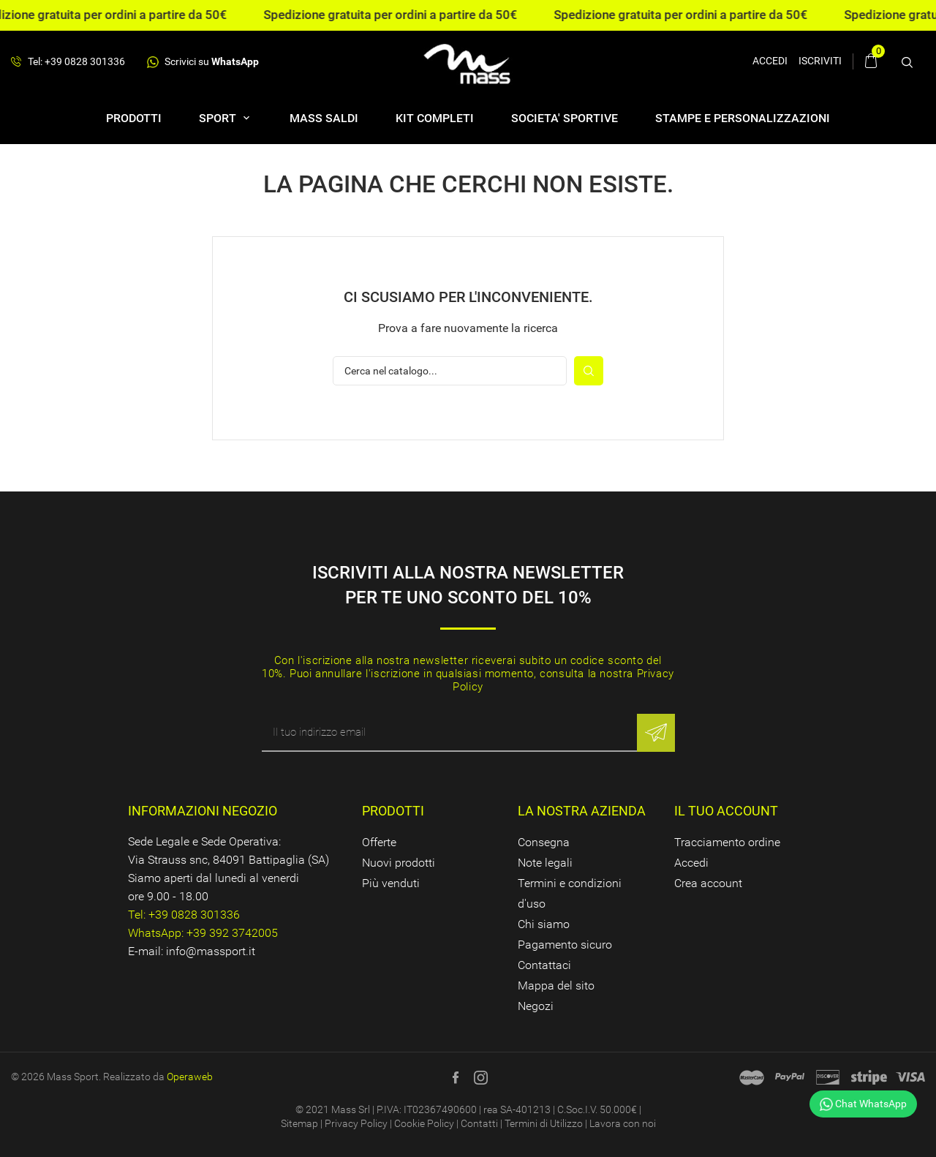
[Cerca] (450, 370)
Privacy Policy (356, 1123)
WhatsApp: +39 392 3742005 (203, 933)
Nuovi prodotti (398, 863)
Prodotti (134, 118)
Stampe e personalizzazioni (742, 118)
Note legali (545, 863)
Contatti (479, 1123)
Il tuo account (726, 810)
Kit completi (435, 118)
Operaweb (190, 1076)
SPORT (219, 118)
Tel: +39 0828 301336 (68, 62)
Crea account (708, 883)
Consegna (544, 842)
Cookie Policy (424, 1123)
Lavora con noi (622, 1123)
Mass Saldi (324, 118)
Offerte (379, 842)
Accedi (691, 863)
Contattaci (544, 965)
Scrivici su (203, 62)
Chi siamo (544, 924)
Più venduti (391, 883)
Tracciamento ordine (727, 842)
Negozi (536, 1006)
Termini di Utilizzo (544, 1123)
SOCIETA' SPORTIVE (564, 118)
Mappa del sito (556, 985)
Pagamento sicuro (565, 944)
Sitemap (299, 1123)
